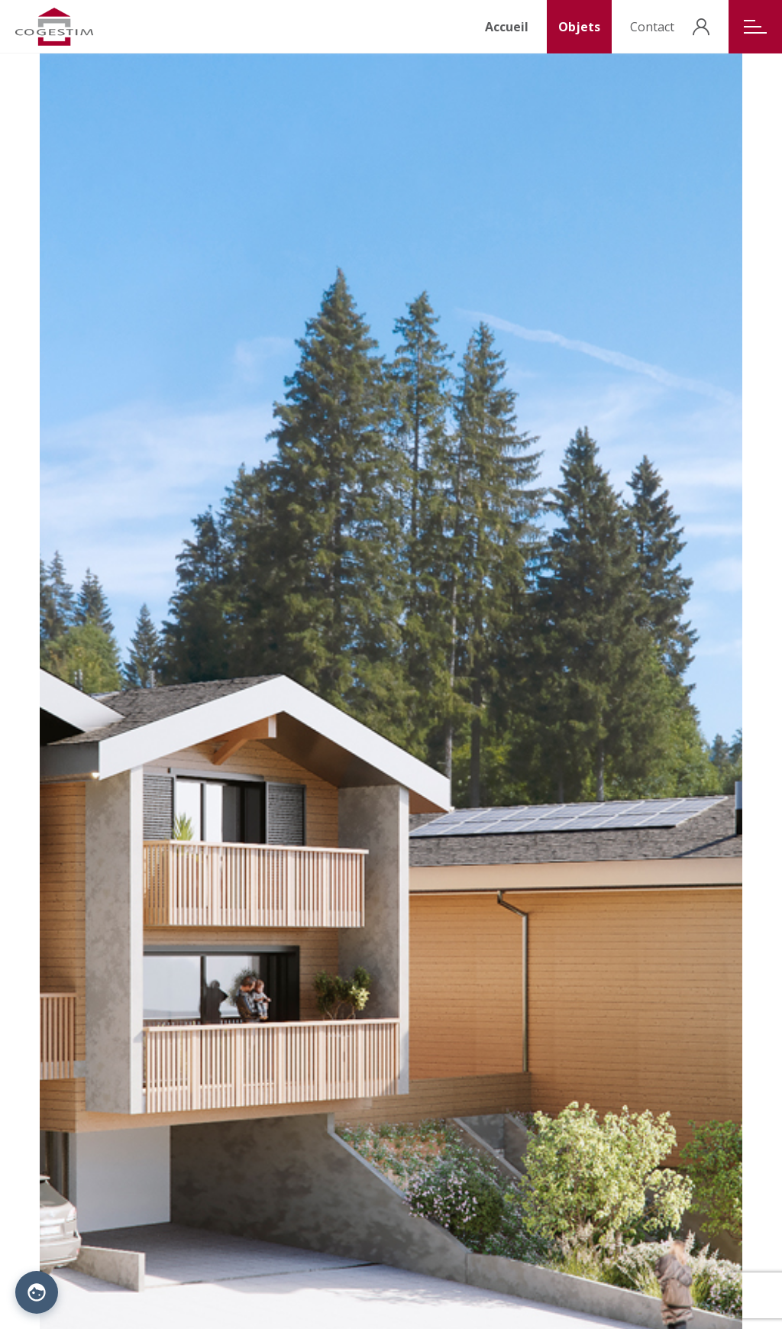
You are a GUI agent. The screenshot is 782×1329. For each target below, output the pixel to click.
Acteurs (178, 1162)
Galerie (57, 1178)
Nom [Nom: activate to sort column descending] (59, 695)
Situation (61, 1162)
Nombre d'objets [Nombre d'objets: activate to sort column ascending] (457, 695)
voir (728, 724)
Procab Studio (391, 1296)
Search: (122, 664)
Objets (579, 26)
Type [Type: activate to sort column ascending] (302, 695)
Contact (652, 26)
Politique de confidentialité (215, 1296)
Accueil (506, 26)
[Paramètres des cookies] (36, 1292)
